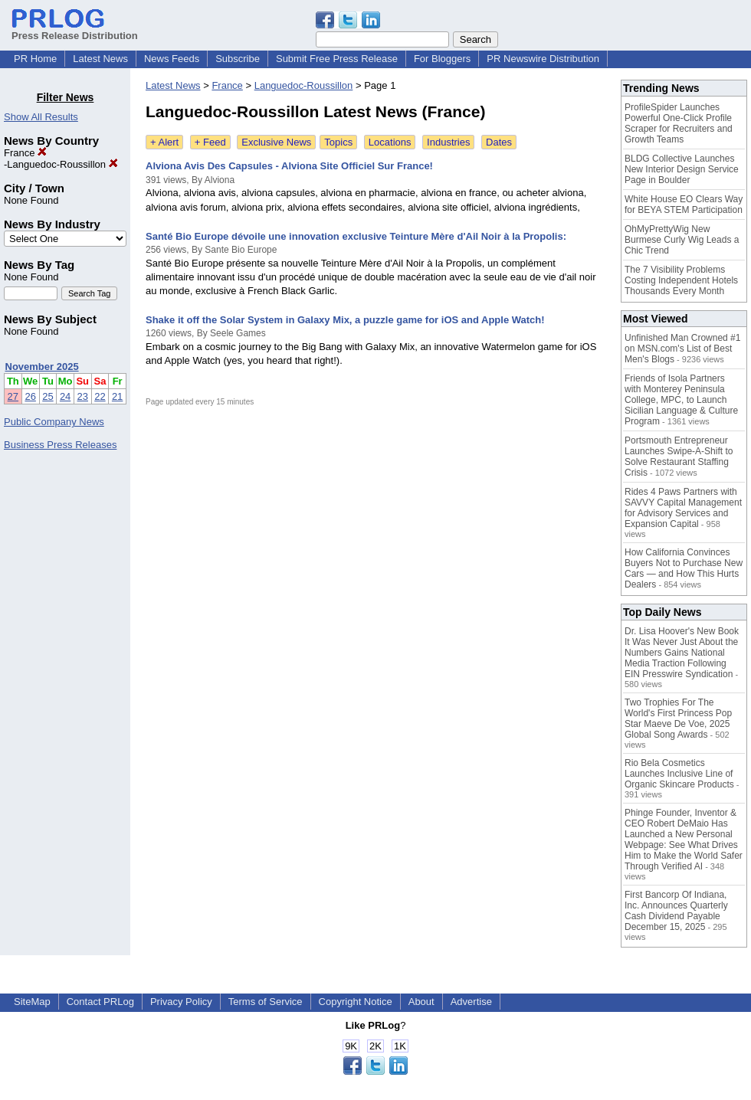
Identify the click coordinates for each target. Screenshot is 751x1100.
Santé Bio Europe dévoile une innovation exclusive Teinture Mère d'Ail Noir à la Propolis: (356, 236)
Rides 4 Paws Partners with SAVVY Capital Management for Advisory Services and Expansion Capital (683, 507)
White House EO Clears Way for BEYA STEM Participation (684, 204)
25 (47, 396)
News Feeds (171, 58)
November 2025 (42, 366)
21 (117, 396)
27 (13, 396)
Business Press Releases (60, 444)
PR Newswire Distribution (543, 58)
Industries (448, 142)
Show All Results (41, 117)
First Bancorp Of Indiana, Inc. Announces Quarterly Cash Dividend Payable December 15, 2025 (676, 910)
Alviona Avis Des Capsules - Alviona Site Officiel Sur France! (289, 166)
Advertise (471, 1001)
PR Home (35, 58)
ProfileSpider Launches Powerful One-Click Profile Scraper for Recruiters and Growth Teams (679, 123)
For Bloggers (442, 58)
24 (65, 396)
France (25, 153)
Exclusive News (276, 142)
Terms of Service (265, 1001)
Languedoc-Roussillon (62, 164)
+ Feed (210, 142)
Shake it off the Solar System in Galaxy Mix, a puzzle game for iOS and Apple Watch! (345, 320)
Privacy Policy (181, 1001)
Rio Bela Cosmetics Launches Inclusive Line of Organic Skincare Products (679, 774)
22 (99, 396)
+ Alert (164, 142)
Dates (499, 142)
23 (82, 396)
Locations (390, 142)
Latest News (100, 58)
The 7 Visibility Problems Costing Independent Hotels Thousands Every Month (681, 280)
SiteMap (32, 1001)
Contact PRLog (100, 1001)
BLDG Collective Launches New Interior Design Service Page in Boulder (682, 169)
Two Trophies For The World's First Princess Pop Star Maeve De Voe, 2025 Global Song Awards (678, 718)
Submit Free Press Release (337, 58)
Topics (338, 142)
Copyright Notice (355, 1001)
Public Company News (54, 421)
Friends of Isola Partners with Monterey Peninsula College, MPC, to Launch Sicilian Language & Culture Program (681, 400)
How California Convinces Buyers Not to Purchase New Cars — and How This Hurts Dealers (684, 568)
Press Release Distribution (74, 29)
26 (30, 396)
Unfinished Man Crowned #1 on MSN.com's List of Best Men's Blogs (682, 348)
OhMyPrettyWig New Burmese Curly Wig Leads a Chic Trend (682, 240)
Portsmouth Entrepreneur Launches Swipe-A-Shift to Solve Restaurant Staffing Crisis (679, 456)
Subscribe (237, 58)
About (421, 1001)
